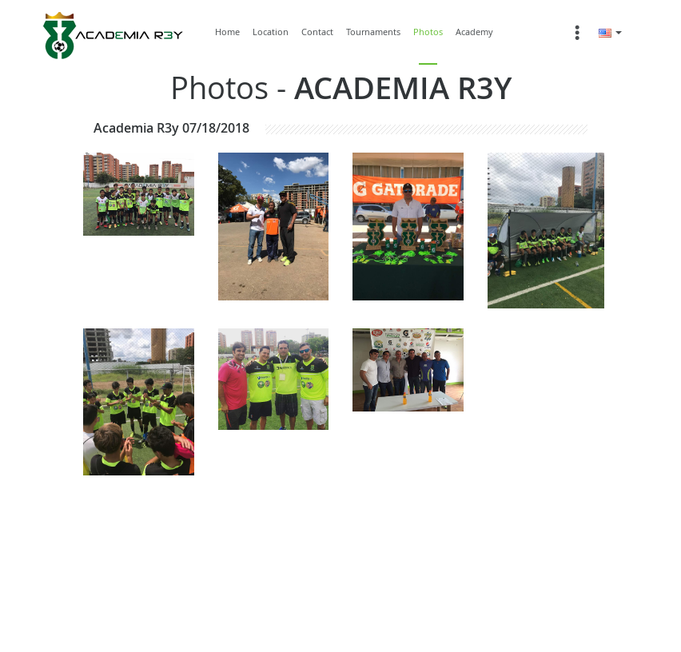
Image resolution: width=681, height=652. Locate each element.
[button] (610, 32)
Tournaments (373, 32)
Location (271, 32)
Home (227, 32)
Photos (428, 32)
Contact (317, 32)
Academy (474, 32)
